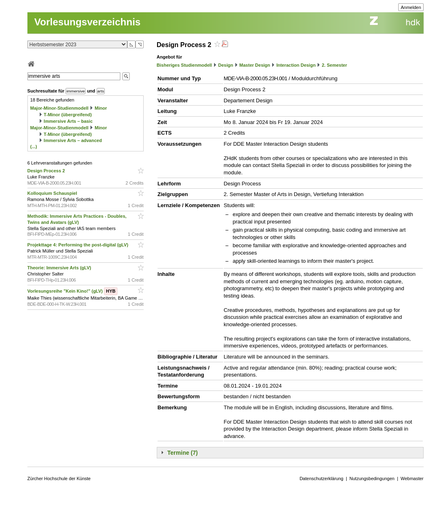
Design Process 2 (46, 170)
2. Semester (334, 65)
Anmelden (411, 7)
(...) (33, 146)
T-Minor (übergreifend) (68, 114)
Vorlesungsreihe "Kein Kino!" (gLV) (72, 291)
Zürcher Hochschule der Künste (59, 478)
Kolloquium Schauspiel (53, 193)
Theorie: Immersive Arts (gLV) (59, 267)
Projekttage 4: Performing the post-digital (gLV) (78, 244)
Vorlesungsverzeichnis (87, 21)
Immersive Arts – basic (68, 121)
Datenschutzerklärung (321, 478)
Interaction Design (296, 65)
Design (225, 65)
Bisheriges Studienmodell (184, 65)
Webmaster (412, 478)
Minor (101, 108)
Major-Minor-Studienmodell (59, 108)
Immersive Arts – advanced (73, 140)
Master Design (254, 65)
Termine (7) (182, 452)
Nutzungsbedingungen (372, 478)
